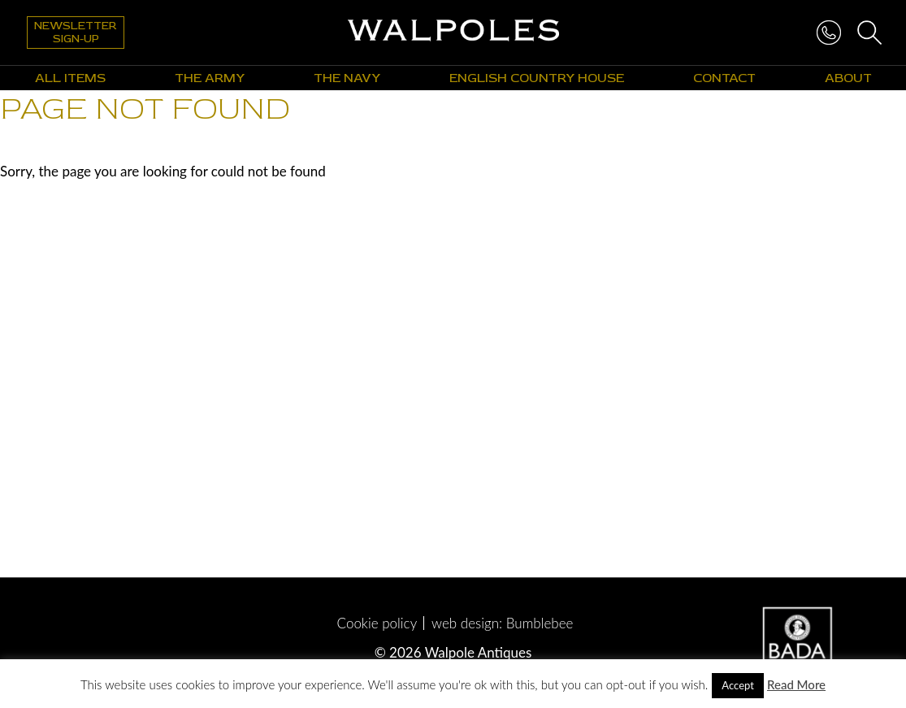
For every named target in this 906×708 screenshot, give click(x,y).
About (848, 78)
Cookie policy (377, 623)
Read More (796, 684)
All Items (70, 78)
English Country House (536, 78)
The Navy (347, 78)
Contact (724, 78)
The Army (210, 78)
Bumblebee (540, 623)
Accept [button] (738, 685)
